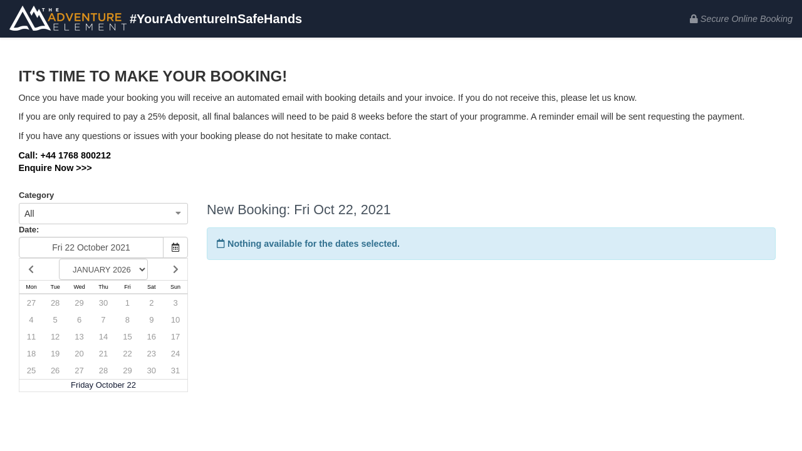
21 (103, 353)
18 (31, 353)
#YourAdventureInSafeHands (155, 20)
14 (103, 336)
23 (151, 353)
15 (127, 336)
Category (36, 195)
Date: (29, 229)
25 (31, 370)
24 (175, 353)
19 (55, 353)
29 (79, 303)
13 (79, 336)
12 (55, 336)
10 (175, 319)
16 (151, 336)
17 (175, 336)
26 (55, 370)
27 (31, 303)
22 (127, 353)
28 (55, 303)
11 (31, 336)
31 (175, 370)
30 (103, 303)
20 (79, 353)
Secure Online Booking (741, 19)
